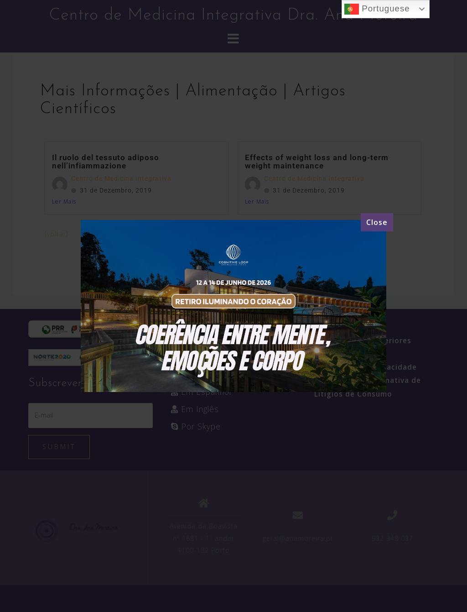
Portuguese (377, 9)
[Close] (377, 222)
